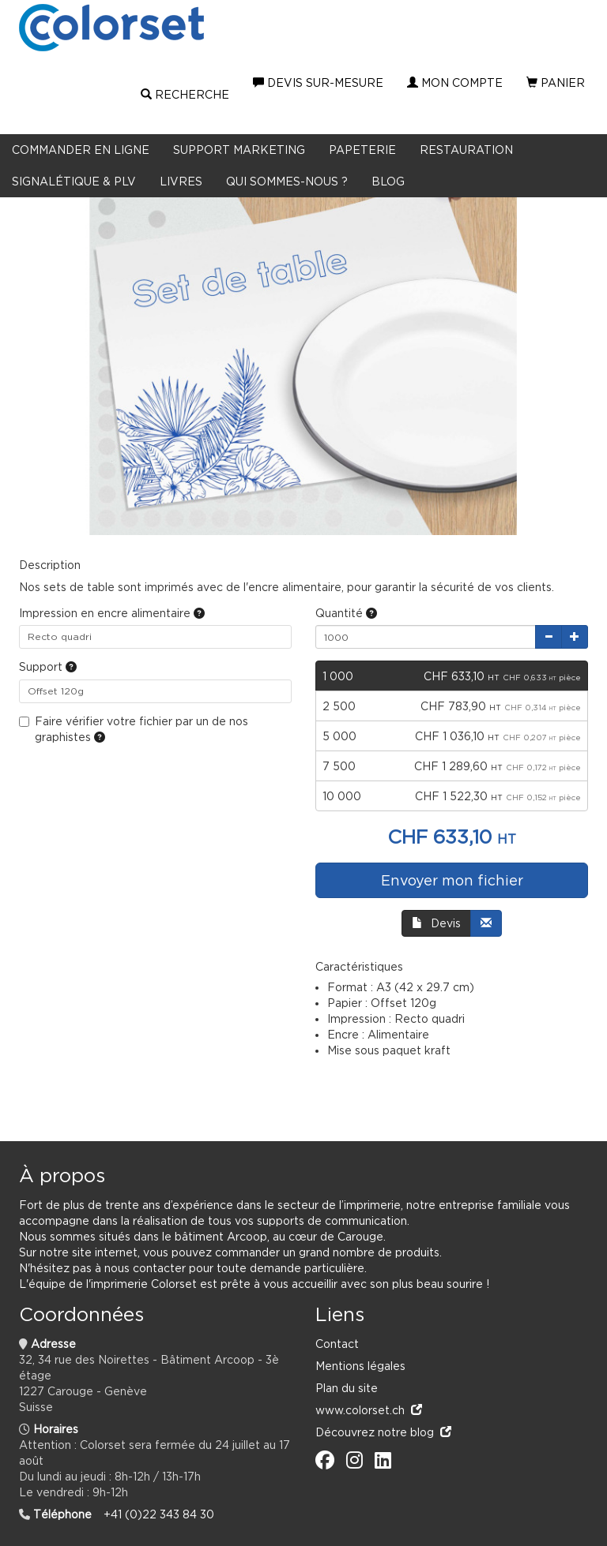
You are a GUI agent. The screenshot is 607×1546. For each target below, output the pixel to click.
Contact (337, 1343)
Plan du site (346, 1388)
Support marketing (239, 149)
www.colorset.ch (368, 1410)
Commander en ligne (80, 149)
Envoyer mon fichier (452, 880)
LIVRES (181, 181)
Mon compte (455, 82)
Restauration (466, 149)
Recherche (185, 95)
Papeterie (362, 149)
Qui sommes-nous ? (287, 181)
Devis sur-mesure (318, 82)
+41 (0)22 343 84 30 (159, 1514)
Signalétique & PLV (74, 181)
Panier (555, 82)
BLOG (388, 181)
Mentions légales (360, 1366)
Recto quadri (60, 636)
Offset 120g (56, 691)
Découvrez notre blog (383, 1432)
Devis (436, 923)
